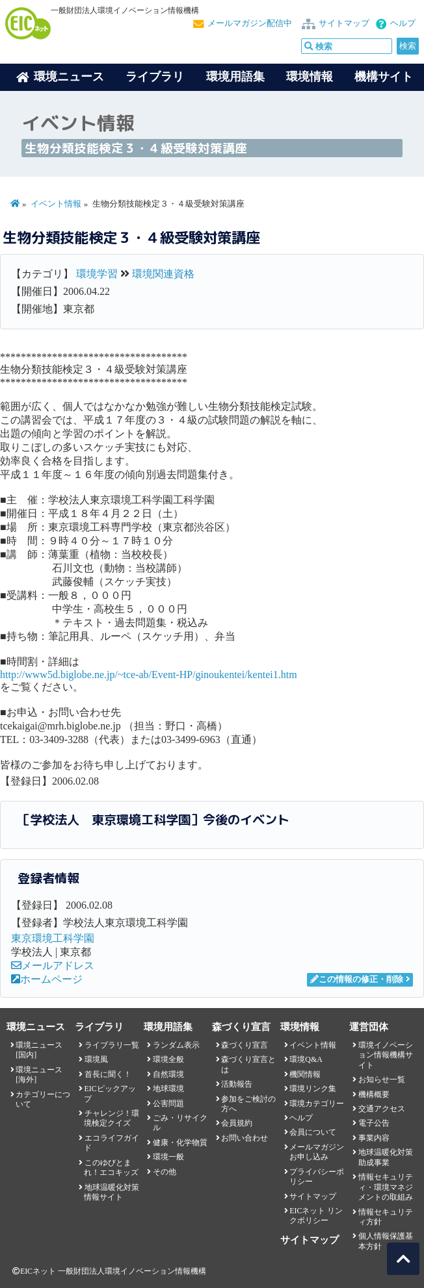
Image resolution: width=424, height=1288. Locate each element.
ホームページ (47, 979)
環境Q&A (305, 1059)
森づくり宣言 (244, 1045)
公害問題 (168, 1103)
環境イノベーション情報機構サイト (385, 1055)
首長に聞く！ (108, 1074)
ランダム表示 (176, 1045)
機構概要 (374, 1094)
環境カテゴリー (316, 1103)
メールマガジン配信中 (249, 23)
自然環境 (168, 1074)
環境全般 (168, 1059)
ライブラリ (155, 76)
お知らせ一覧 (381, 1079)
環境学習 (97, 273)
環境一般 (168, 1156)
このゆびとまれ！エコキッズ (111, 1167)
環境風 (96, 1059)
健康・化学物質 (180, 1142)
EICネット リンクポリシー (316, 1215)
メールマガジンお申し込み (316, 1152)
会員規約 (236, 1123)
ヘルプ (403, 23)
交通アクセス (381, 1108)
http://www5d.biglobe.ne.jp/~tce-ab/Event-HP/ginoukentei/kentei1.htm (148, 674)
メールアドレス (52, 965)
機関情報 (305, 1074)
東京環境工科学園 (52, 938)
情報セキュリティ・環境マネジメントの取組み (385, 1187)
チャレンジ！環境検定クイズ (111, 1118)
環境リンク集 (312, 1088)
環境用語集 (235, 76)
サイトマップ (344, 23)
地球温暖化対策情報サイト (111, 1192)
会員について (312, 1132)
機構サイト (383, 76)
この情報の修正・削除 (356, 979)
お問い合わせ (244, 1138)
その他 (164, 1171)
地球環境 (168, 1088)
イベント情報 (56, 203)
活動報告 (236, 1084)
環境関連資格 (163, 273)
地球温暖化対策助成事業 (385, 1157)
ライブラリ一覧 (112, 1045)
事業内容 (374, 1138)
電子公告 (374, 1123)
